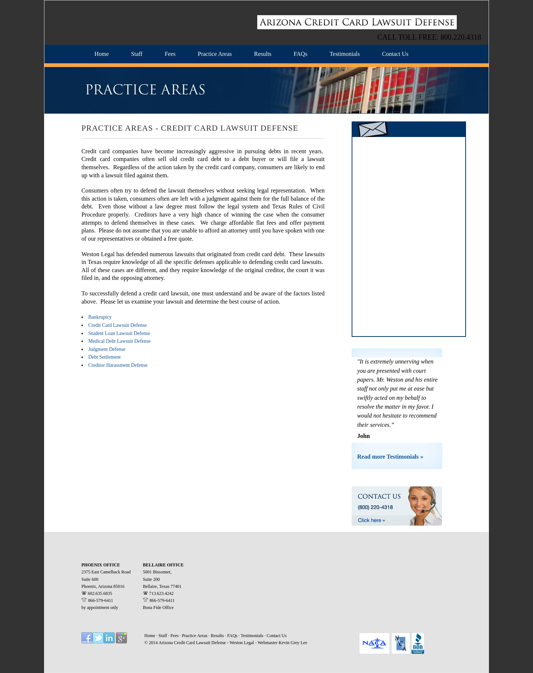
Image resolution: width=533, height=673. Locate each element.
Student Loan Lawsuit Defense (119, 333)
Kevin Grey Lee (293, 642)
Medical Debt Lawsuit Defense (119, 341)
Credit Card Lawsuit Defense (117, 325)
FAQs (233, 635)
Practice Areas (195, 635)
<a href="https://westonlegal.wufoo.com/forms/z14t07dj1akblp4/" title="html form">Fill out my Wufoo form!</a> (408, 236)
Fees (175, 635)
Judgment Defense (106, 349)
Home (149, 635)
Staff (163, 635)
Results (217, 635)
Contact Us (277, 635)
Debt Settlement (104, 357)
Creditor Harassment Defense (118, 365)
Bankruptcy (100, 317)
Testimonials (252, 635)
